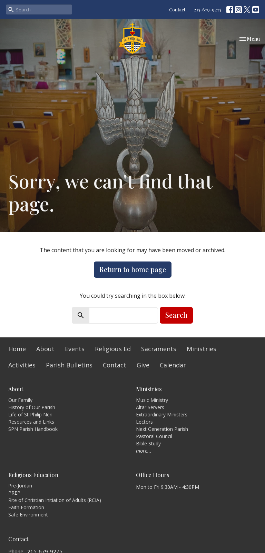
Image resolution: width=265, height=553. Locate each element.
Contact (177, 9)
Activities (22, 365)
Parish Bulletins (69, 365)
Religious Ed (113, 349)
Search (176, 314)
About (45, 349)
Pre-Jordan (20, 485)
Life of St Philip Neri (30, 414)
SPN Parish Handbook (33, 429)
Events (75, 349)
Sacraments (158, 349)
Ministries (201, 349)
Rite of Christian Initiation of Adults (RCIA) (54, 500)
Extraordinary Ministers (161, 414)
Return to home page (132, 269)
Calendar (173, 365)
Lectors (144, 421)
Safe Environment (28, 514)
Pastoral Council (154, 436)
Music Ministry (152, 400)
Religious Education (33, 474)
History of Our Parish (31, 407)
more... (143, 450)
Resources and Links (31, 421)
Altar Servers (150, 407)
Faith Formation (26, 507)
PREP (14, 493)
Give (143, 365)
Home (17, 349)
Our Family (20, 400)
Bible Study (148, 443)
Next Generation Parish (162, 429)
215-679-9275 (207, 9)
